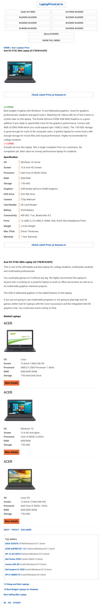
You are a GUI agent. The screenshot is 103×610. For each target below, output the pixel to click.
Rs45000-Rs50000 (74, 28)
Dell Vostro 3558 (13, 559)
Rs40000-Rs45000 (28, 28)
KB (5, 603)
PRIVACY (15, 530)
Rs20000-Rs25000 (28, 17)
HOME (7, 47)
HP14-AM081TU (13, 575)
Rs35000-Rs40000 (74, 23)
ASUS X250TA (12, 543)
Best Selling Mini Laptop (15, 594)
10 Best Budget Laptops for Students (21, 589)
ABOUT (7, 530)
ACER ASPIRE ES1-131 (16, 549)
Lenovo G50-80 (12, 564)
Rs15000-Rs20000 (74, 12)
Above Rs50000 (51, 34)
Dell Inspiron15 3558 (15, 569)
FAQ (9, 603)
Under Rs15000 (28, 12)
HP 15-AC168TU (13, 554)
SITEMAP (17, 603)
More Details (11, 383)
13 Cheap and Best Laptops (16, 584)
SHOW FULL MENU (51, 40)
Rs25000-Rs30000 (74, 17)
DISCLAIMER (26, 530)
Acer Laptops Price (20, 47)
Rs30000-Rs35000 (28, 23)
